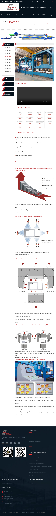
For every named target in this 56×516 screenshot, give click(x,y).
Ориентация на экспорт (34, 457)
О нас (8, 14)
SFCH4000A (8, 65)
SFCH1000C (8, 47)
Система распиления (33, 469)
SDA (30, 483)
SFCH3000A (8, 56)
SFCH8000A (8, 74)
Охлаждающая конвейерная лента (36, 463)
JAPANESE (45, 1)
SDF (33, 483)
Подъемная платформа (45, 457)
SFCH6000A (8, 71)
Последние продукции (12, 14)
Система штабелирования (7, 483)
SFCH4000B (8, 68)
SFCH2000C (8, 53)
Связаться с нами (47, 14)
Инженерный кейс (41, 14)
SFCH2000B (8, 50)
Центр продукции (19, 14)
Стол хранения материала (46, 466)
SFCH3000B (8, 59)
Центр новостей (35, 14)
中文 (33, 1)
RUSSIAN (52, 1)
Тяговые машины (33, 449)
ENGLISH (38, 1)
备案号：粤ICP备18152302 (28, 512)
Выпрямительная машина (34, 466)
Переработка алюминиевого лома (36, 475)
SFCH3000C (8, 62)
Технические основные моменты (27, 14)
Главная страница (4, 14)
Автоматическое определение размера (37, 472)
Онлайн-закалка (50, 23)
